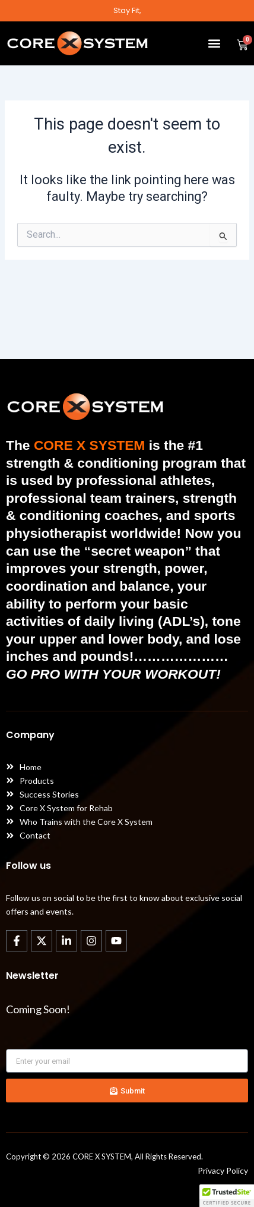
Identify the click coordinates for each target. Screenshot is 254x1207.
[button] (214, 43)
